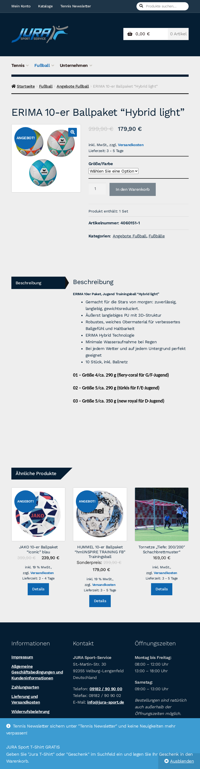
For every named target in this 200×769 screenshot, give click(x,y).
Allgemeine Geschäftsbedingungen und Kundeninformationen (37, 672)
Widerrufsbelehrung (30, 711)
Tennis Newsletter (75, 6)
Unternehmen (74, 65)
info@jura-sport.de (105, 702)
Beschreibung (28, 282)
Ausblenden (182, 761)
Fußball (42, 65)
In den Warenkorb (133, 189)
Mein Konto (20, 6)
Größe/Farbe (101, 163)
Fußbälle (157, 235)
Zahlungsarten (25, 687)
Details (38, 589)
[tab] (38, 283)
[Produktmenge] (97, 189)
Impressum (22, 656)
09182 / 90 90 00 (105, 688)
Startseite (26, 86)
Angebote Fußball (73, 86)
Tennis (17, 65)
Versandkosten (130, 145)
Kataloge (45, 6)
